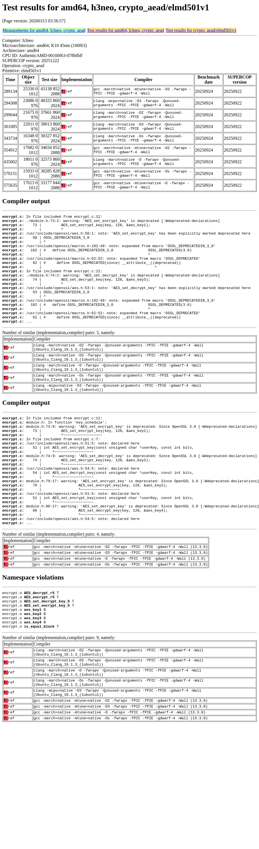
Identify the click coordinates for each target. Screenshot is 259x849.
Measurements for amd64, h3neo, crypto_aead (44, 30)
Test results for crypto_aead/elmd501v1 (201, 30)
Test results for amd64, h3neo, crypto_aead (125, 30)
